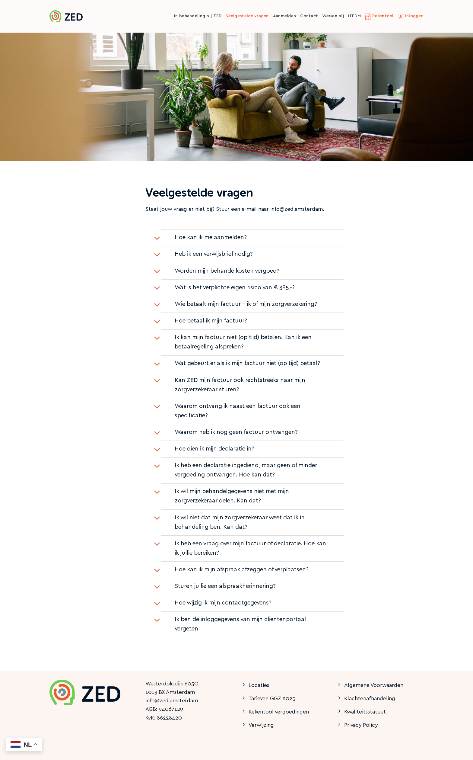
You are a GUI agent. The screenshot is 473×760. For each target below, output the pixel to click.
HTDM (354, 16)
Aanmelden (284, 16)
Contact (309, 16)
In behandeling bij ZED (198, 16)
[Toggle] (157, 238)
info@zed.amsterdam (171, 701)
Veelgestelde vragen (247, 16)
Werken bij (333, 16)
